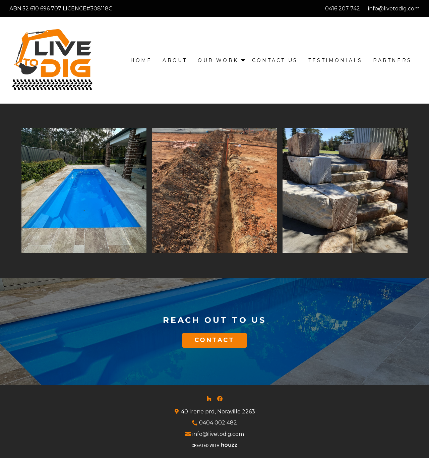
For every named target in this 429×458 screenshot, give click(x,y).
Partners (392, 60)
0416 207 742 (342, 8)
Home (141, 60)
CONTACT (214, 340)
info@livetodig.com (394, 8)
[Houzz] (209, 398)
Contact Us (275, 60)
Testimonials (335, 60)
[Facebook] (220, 398)
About (175, 60)
